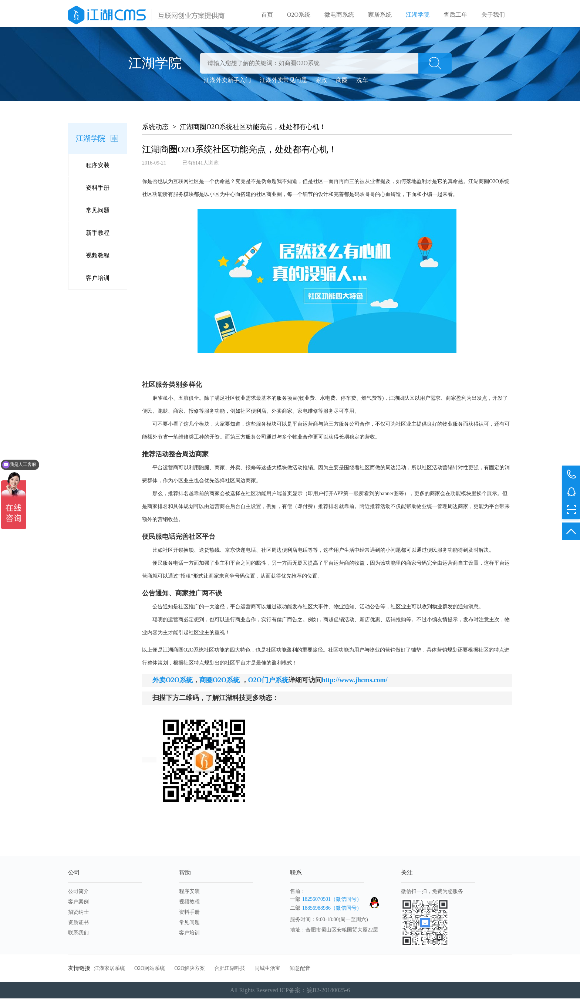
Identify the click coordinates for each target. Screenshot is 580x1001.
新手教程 (97, 235)
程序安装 (97, 168)
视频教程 (97, 258)
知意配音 (300, 971)
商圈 (342, 83)
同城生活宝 (267, 971)
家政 (321, 83)
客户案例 (78, 904)
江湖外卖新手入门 (227, 83)
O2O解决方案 (189, 971)
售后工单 (455, 14)
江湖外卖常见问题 (283, 83)
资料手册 (97, 190)
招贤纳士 (78, 914)
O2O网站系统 (149, 971)
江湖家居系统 (109, 971)
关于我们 (493, 14)
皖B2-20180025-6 (328, 993)
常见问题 (97, 213)
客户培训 (97, 280)
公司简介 (78, 894)
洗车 (362, 83)
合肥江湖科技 (229, 971)
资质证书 (78, 925)
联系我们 (78, 935)
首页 (267, 14)
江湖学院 (417, 14)
